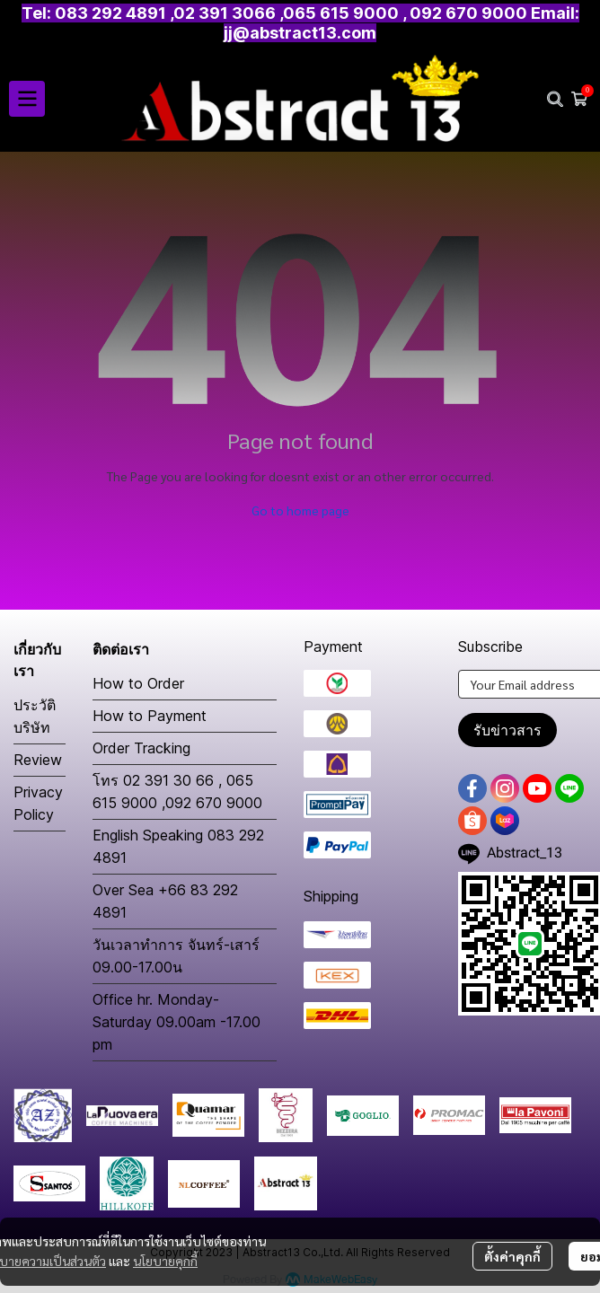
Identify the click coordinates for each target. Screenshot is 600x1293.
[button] (555, 98)
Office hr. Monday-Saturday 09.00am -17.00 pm (176, 1021)
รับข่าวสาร (507, 730)
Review (37, 760)
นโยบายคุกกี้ (165, 1261)
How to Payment (150, 716)
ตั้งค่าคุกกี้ (512, 1256)
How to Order (138, 683)
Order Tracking (141, 748)
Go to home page (300, 510)
